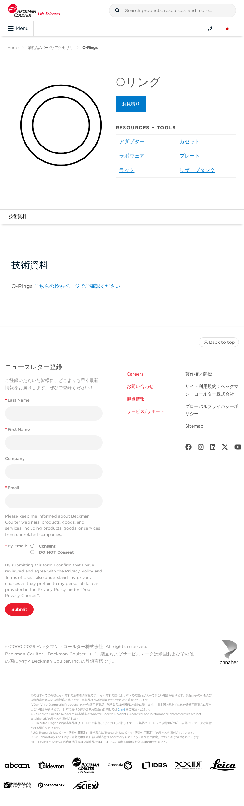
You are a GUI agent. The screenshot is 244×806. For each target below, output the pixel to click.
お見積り (131, 103)
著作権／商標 (198, 373)
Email (12, 488)
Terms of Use (18, 577)
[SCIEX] (86, 787)
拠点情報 (136, 399)
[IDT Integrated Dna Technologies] (189, 767)
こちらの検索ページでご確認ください (77, 286)
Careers (135, 373)
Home (13, 47)
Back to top (219, 342)
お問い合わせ (140, 386)
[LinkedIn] (213, 448)
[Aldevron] (51, 766)
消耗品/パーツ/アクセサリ (50, 47)
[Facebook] (188, 448)
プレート (190, 156)
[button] (117, 10)
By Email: (16, 546)
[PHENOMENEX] (51, 786)
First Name (17, 429)
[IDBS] (154, 766)
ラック (126, 170)
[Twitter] (225, 448)
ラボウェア (132, 156)
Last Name (17, 400)
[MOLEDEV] (17, 786)
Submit (19, 609)
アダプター (132, 142)
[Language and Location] (227, 28)
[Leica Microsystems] (223, 766)
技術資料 (18, 216)
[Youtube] (238, 448)
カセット (190, 142)
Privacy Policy (79, 571)
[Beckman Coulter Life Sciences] (86, 766)
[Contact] (210, 28)
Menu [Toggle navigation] (18, 28)
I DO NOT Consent (55, 552)
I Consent (45, 546)
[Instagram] (201, 448)
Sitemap (194, 426)
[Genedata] (120, 767)
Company (15, 458)
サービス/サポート (146, 411)
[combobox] (172, 10)
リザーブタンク (197, 170)
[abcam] (17, 766)
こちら (121, 709)
